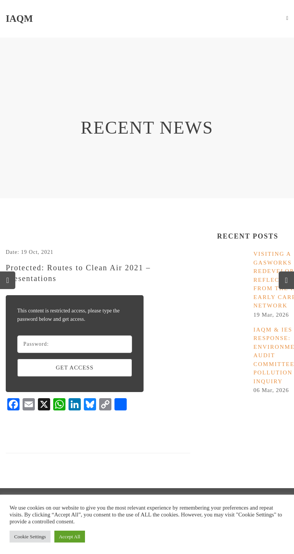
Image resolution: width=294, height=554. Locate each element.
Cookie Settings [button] (30, 536)
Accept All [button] (69, 536)
